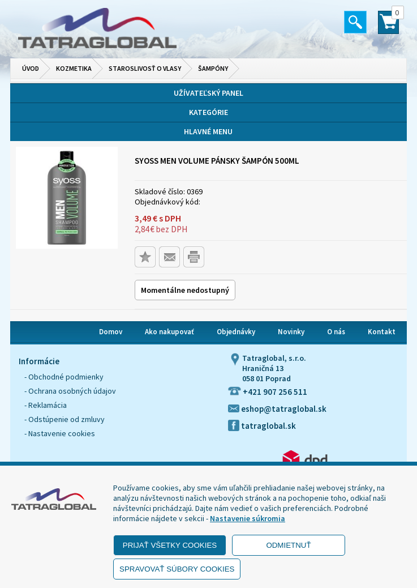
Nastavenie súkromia (247, 518)
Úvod (30, 68)
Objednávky (236, 331)
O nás (336, 331)
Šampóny (213, 68)
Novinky (291, 331)
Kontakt (381, 331)
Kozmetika (74, 68)
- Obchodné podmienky (64, 377)
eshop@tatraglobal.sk (277, 408)
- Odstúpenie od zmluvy (64, 419)
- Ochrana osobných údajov (70, 391)
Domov (110, 331)
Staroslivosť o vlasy (145, 68)
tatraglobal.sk (262, 425)
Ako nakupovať (169, 331)
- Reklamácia (45, 405)
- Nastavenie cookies (59, 433)
